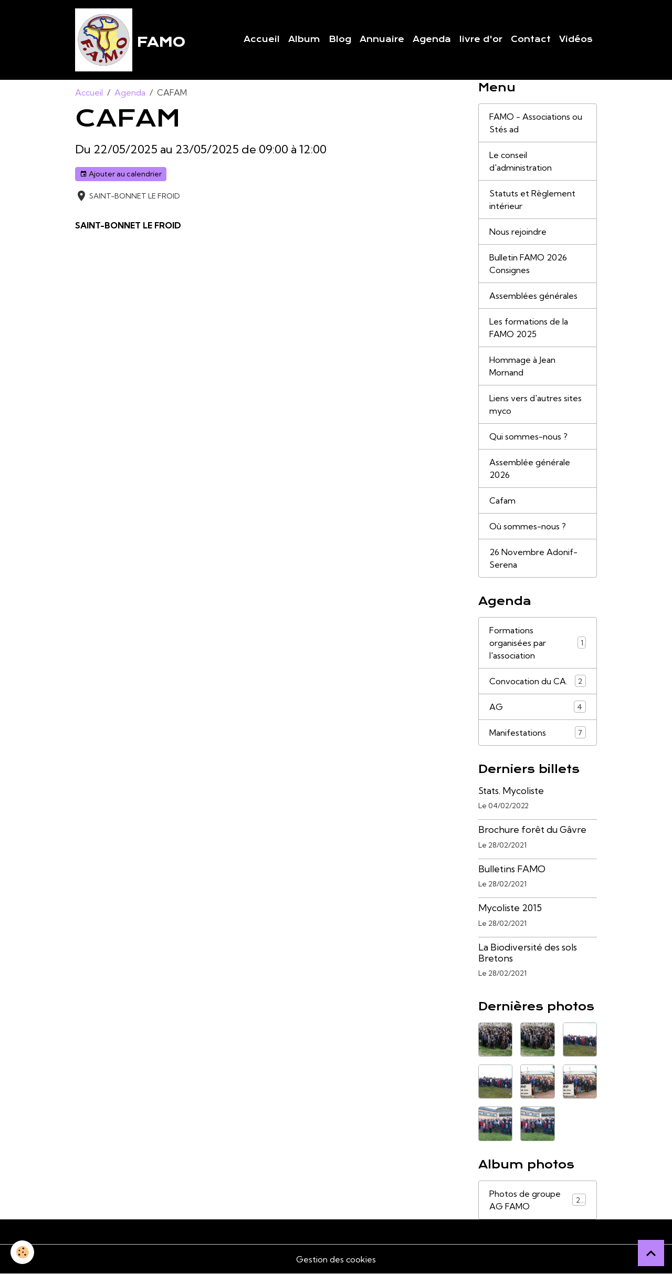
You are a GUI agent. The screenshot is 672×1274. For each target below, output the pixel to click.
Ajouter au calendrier (121, 174)
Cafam (502, 500)
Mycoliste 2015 (510, 907)
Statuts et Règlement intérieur (532, 199)
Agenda (432, 39)
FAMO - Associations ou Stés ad (535, 122)
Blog (340, 39)
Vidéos (576, 39)
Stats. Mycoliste (511, 790)
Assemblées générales (533, 295)
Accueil (262, 39)
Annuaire (382, 39)
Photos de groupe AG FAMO (537, 1200)
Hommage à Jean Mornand (522, 366)
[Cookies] (22, 1252)
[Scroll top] (651, 1253)
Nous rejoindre (518, 231)
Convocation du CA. (537, 681)
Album (304, 39)
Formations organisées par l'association (537, 643)
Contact (531, 39)
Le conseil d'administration (520, 161)
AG (537, 707)
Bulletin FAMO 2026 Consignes (528, 263)
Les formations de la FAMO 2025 (528, 327)
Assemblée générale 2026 (529, 468)
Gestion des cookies (336, 1259)
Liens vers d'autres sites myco (535, 404)
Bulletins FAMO (511, 868)
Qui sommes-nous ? (528, 436)
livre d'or (480, 39)
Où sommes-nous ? (527, 526)
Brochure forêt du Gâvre (532, 829)
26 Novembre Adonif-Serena (533, 558)
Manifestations (537, 732)
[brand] (130, 39)
